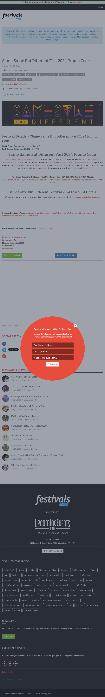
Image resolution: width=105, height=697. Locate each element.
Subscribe (52, 364)
